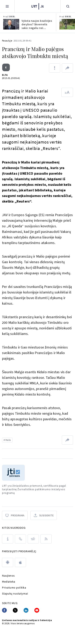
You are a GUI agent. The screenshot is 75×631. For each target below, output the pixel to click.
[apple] (20, 562)
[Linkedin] (26, 610)
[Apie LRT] (7, 538)
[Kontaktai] (20, 538)
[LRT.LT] (38, 6)
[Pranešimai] (33, 538)
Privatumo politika (14, 587)
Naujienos (8, 575)
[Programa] (15, 515)
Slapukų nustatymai (15, 593)
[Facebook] (4, 610)
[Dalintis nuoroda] (67, 68)
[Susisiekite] (43, 515)
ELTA (5, 74)
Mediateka (8, 581)
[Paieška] (68, 6)
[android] (7, 562)
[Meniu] (7, 6)
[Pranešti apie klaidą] (54, 68)
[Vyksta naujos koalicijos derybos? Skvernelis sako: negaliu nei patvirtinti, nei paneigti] (11, 24)
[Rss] (46, 538)
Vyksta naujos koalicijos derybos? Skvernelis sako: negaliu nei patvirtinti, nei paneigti (37, 24)
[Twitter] (15, 610)
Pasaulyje (7, 40)
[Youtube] (36, 610)
